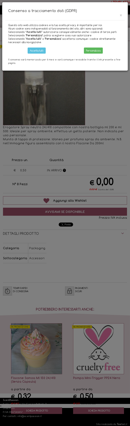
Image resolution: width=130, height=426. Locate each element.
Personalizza (93, 50)
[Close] (121, 15)
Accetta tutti (36, 50)
